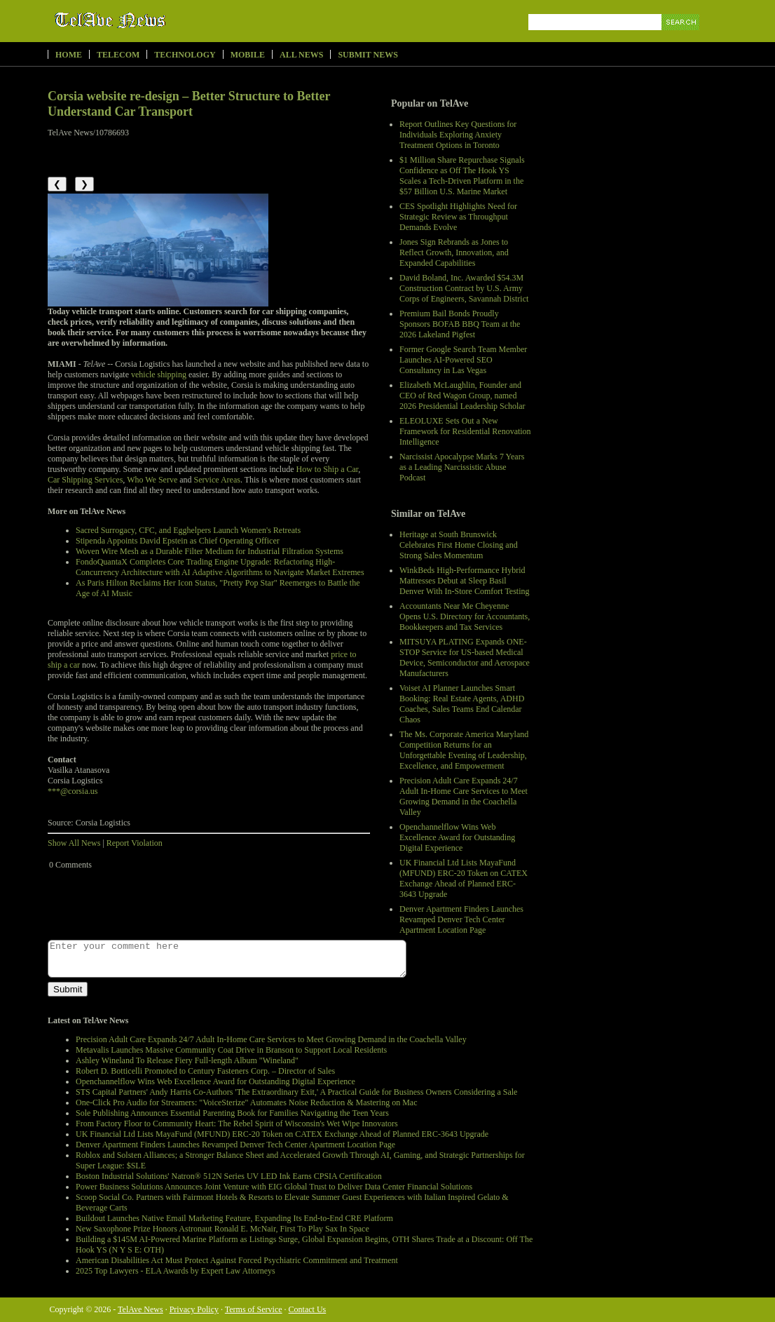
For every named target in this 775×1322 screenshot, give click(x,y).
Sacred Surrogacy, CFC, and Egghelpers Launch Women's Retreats (188, 530)
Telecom (118, 55)
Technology (184, 55)
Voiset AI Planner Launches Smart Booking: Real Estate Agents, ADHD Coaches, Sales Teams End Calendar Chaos (461, 703)
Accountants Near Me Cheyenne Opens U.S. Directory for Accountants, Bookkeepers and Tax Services (464, 616)
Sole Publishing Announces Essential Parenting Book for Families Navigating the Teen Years (232, 1113)
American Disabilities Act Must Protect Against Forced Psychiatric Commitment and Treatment (237, 1260)
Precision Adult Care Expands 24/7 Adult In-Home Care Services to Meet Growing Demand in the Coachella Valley (463, 796)
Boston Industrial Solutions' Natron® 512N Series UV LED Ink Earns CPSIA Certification (229, 1176)
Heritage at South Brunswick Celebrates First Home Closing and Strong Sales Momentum (458, 545)
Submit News (367, 55)
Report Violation (135, 843)
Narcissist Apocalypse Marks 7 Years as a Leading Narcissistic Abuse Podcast (461, 467)
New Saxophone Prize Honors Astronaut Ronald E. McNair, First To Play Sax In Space (222, 1229)
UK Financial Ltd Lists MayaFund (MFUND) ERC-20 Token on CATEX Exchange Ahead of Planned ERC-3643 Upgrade (463, 878)
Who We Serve (152, 480)
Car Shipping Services (85, 480)
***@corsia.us (72, 791)
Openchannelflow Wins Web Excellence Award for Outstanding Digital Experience (457, 837)
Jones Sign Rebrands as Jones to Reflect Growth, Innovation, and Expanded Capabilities (454, 252)
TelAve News (151, 20)
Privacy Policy (194, 1309)
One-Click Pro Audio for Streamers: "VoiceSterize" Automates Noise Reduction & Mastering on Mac (246, 1102)
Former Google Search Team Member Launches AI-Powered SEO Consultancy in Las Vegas (463, 359)
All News (301, 55)
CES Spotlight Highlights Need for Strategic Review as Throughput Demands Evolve (458, 216)
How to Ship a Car (327, 469)
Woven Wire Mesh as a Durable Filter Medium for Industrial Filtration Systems (209, 551)
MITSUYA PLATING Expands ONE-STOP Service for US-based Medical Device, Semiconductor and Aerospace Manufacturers (464, 657)
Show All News (74, 843)
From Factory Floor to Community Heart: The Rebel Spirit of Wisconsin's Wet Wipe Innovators (237, 1123)
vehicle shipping (158, 374)
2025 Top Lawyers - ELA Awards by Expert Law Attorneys (175, 1271)
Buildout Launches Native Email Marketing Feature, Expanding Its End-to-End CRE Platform (234, 1218)
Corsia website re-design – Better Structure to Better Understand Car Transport (189, 104)
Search (681, 38)
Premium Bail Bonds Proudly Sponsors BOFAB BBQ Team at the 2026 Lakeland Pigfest (459, 324)
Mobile (248, 55)
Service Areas (217, 480)
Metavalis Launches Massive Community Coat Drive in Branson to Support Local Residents (231, 1050)
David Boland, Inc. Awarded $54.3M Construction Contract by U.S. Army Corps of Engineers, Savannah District (463, 288)
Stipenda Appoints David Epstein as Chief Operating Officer (178, 541)
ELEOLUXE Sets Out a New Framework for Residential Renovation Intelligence (465, 431)
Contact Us (308, 1309)
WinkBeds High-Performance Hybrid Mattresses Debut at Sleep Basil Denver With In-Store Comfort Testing (464, 580)
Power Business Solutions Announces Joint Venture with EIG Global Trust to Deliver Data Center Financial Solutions (274, 1187)
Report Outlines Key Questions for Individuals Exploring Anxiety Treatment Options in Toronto (457, 134)
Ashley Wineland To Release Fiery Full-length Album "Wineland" (187, 1060)
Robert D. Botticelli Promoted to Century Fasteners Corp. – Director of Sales (205, 1071)
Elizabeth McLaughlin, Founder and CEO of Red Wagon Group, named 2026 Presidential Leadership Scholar (462, 395)
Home (68, 55)
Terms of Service (253, 1309)
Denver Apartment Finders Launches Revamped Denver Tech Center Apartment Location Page (461, 919)
